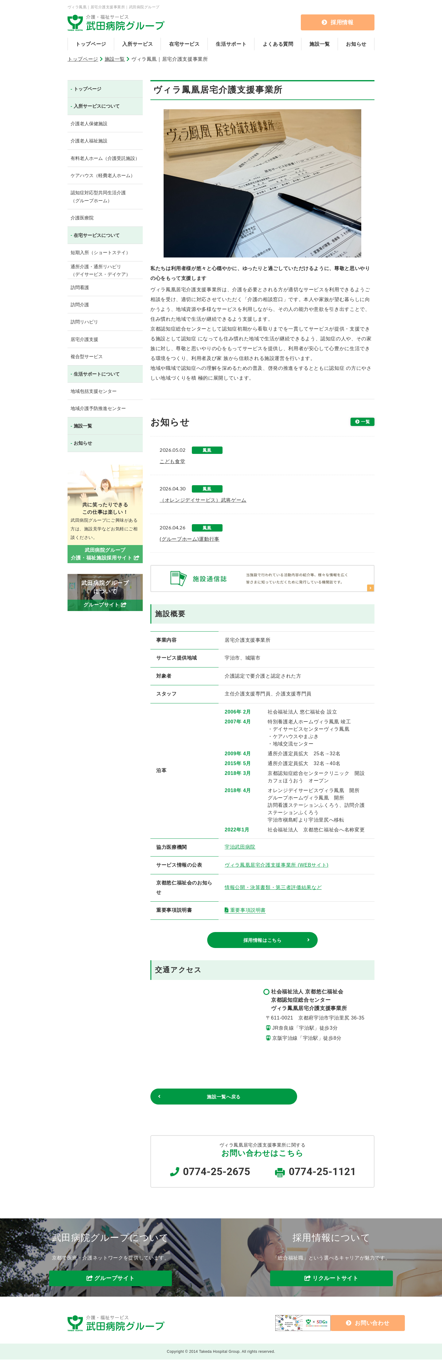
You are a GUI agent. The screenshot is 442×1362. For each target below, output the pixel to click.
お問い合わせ (325, 1325)
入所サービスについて (97, 106)
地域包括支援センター (94, 391)
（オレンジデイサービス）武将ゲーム (203, 500)
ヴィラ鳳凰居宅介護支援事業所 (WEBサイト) (276, 865)
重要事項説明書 (248, 910)
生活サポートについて (97, 374)
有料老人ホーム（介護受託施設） (105, 158)
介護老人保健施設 (89, 123)
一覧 (363, 422)
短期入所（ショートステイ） (100, 252)
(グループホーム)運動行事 (189, 539)
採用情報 (338, 22)
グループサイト (114, 1281)
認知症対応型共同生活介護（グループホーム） (98, 196)
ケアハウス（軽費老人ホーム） (103, 175)
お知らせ (356, 44)
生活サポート (231, 44)
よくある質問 (278, 44)
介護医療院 (82, 217)
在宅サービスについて (97, 235)
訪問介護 (80, 304)
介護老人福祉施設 (89, 140)
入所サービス (137, 44)
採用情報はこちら (262, 940)
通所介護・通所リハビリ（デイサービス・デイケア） (100, 270)
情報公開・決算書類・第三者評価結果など (273, 887)
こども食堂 (172, 461)
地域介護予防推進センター (98, 408)
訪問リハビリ (84, 321)
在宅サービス (184, 44)
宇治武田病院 (240, 846)
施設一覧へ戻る (195, 1098)
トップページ (91, 44)
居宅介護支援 (84, 339)
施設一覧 (319, 44)
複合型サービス (87, 356)
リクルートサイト (335, 1281)
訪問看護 (80, 287)
